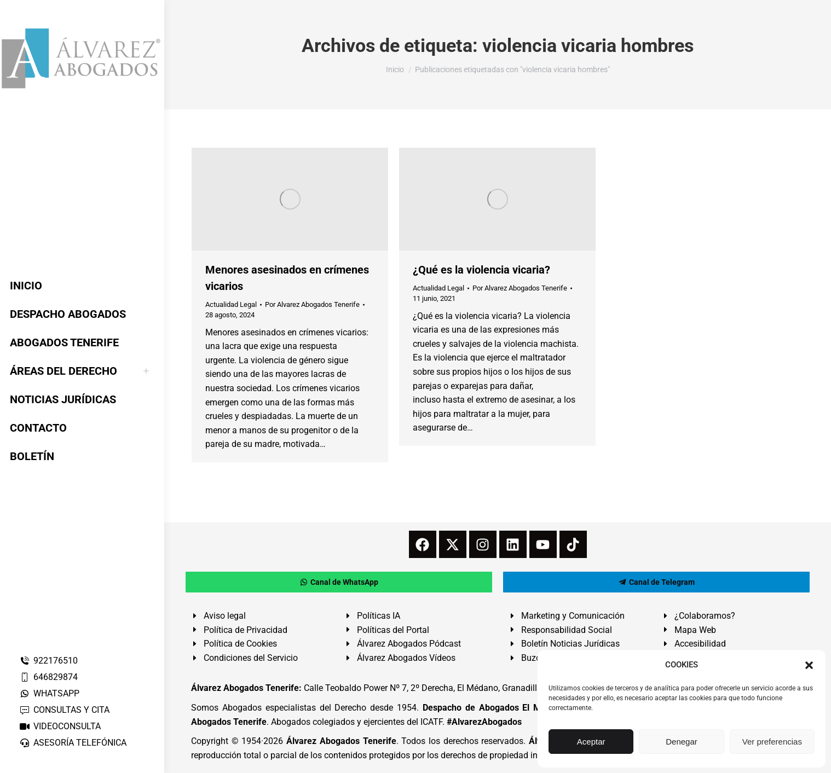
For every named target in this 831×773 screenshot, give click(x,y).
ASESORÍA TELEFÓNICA (72, 742)
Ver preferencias (772, 741)
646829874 (48, 677)
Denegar (681, 741)
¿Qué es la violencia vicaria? (481, 269)
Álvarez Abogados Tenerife (341, 741)
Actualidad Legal (231, 304)
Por (312, 304)
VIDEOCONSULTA (60, 726)
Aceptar (591, 741)
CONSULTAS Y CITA (64, 710)
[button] (809, 665)
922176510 (48, 660)
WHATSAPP (49, 693)
